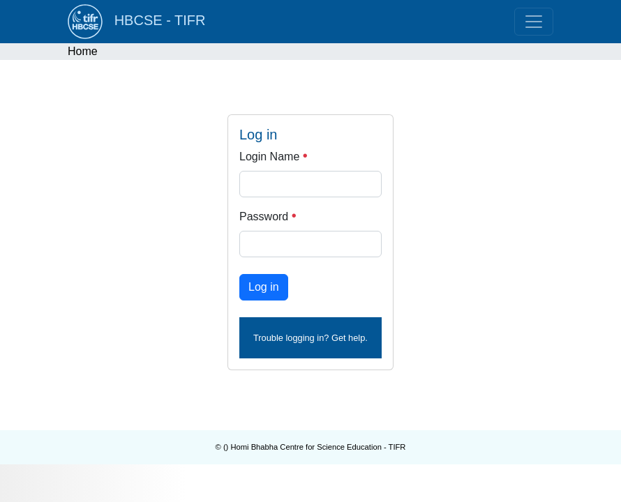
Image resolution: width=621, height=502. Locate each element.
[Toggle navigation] (533, 22)
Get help (348, 338)
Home (83, 51)
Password (268, 216)
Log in (263, 287)
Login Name (273, 156)
